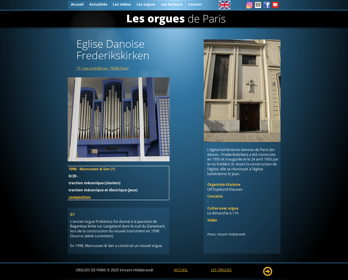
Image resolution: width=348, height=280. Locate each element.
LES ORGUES (221, 270)
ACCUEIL (181, 270)
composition (80, 197)
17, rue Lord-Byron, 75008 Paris (102, 68)
